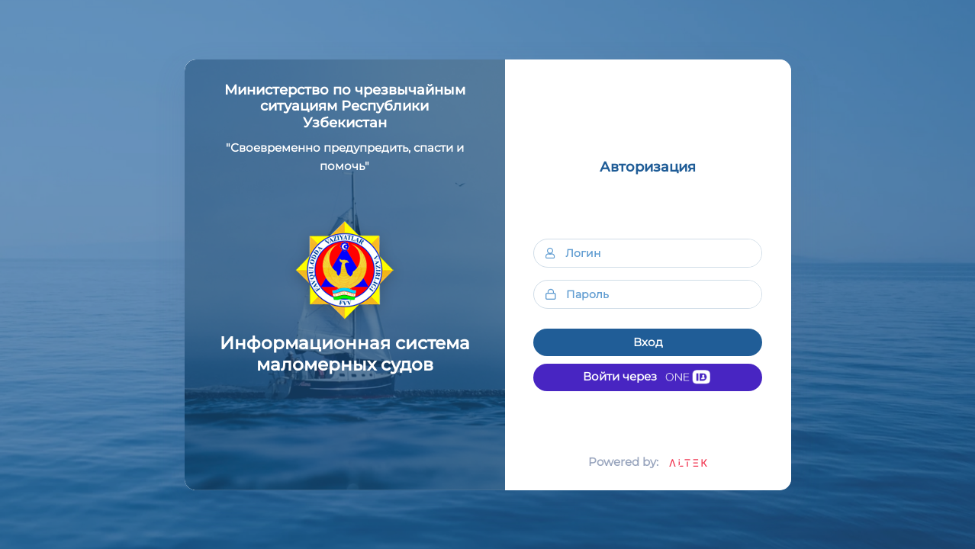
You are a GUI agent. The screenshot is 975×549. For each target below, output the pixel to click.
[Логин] (663, 253)
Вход (648, 342)
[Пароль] (663, 294)
